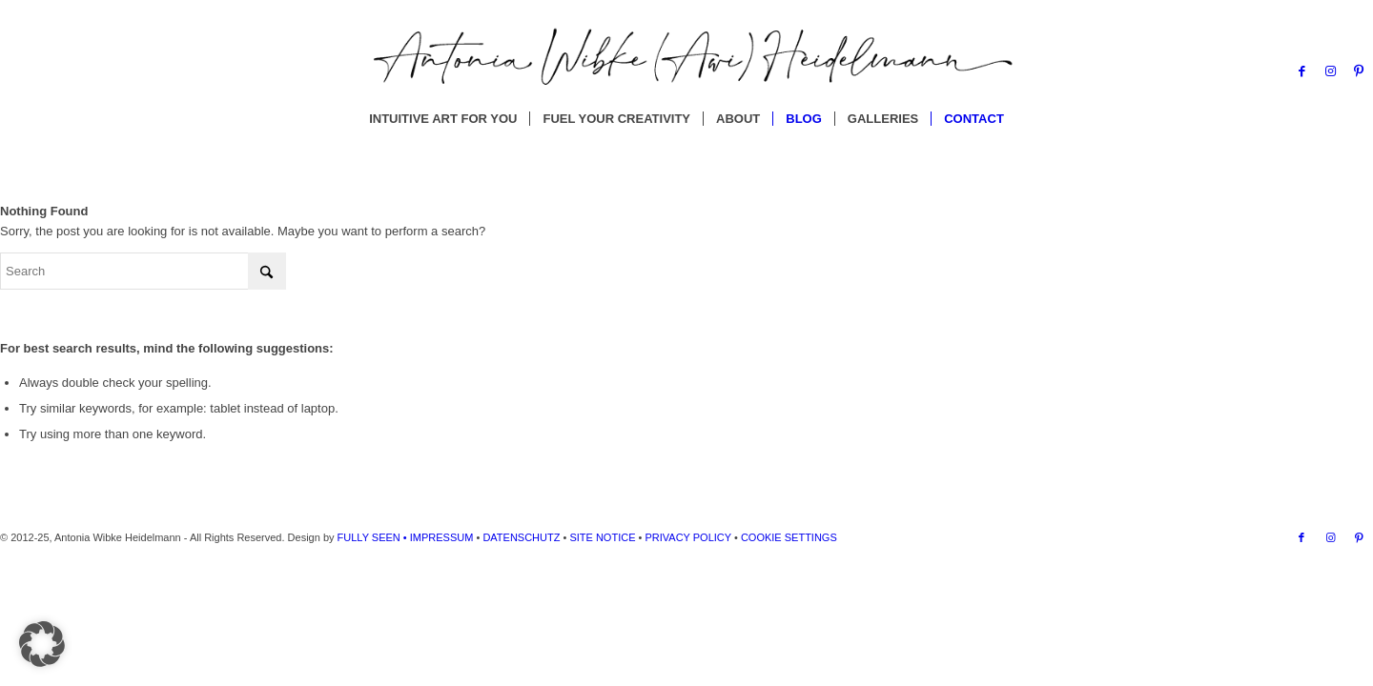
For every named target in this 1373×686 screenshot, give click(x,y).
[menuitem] (443, 119)
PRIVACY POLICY (687, 537)
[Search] (143, 271)
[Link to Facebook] (1301, 71)
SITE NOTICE (602, 537)
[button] (42, 644)
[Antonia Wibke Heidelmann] (686, 71)
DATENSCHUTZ (521, 537)
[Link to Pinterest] (1358, 71)
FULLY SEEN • (374, 537)
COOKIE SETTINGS (787, 537)
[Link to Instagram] (1330, 71)
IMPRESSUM (442, 537)
